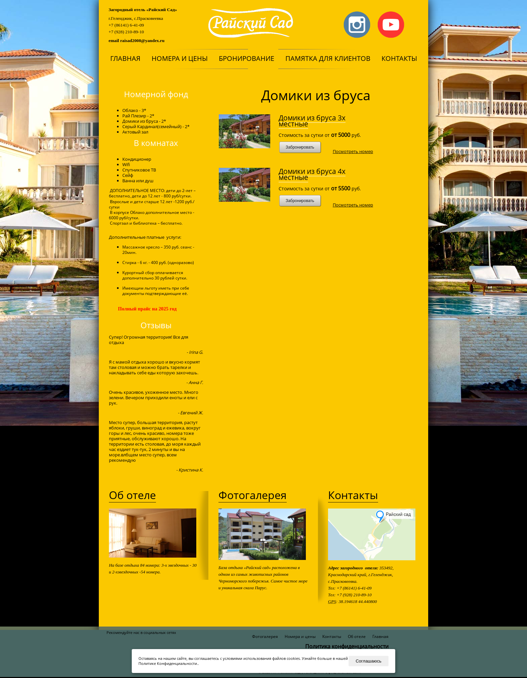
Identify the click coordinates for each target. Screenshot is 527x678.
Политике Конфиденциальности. (168, 663)
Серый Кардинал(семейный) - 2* (156, 126)
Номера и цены (180, 58)
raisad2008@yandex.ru (142, 40)
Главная (125, 58)
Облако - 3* (134, 110)
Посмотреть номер (353, 151)
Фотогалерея (252, 495)
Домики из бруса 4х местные (312, 174)
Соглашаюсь (368, 661)
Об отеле (132, 495)
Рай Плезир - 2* (138, 116)
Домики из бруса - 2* (144, 121)
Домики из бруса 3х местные (312, 120)
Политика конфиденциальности (347, 646)
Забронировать (300, 147)
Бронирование (246, 58)
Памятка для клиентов (327, 58)
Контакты (399, 58)
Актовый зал (135, 132)
